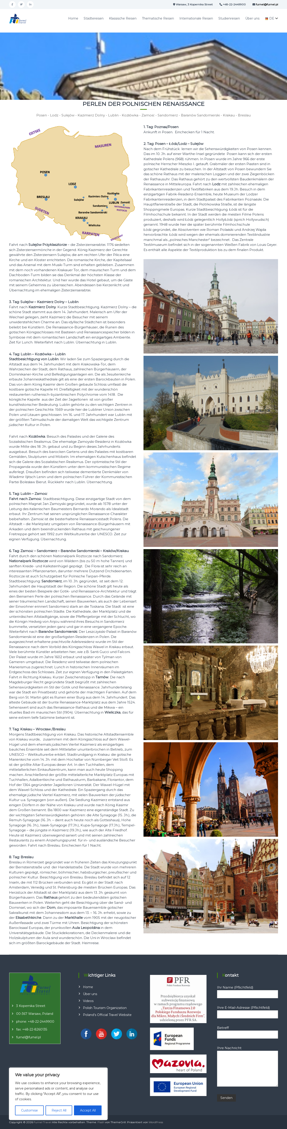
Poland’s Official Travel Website (107, 1015)
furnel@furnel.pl (28, 1037)
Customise (29, 1110)
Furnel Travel (42, 1122)
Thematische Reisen (158, 18)
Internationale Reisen (196, 18)
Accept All (88, 1110)
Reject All (59, 1110)
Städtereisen (94, 18)
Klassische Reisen (123, 18)
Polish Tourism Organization (105, 1008)
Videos (88, 1001)
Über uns (252, 18)
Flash (101, 1122)
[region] (58, 1094)
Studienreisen (229, 18)
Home (73, 18)
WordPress (156, 1122)
